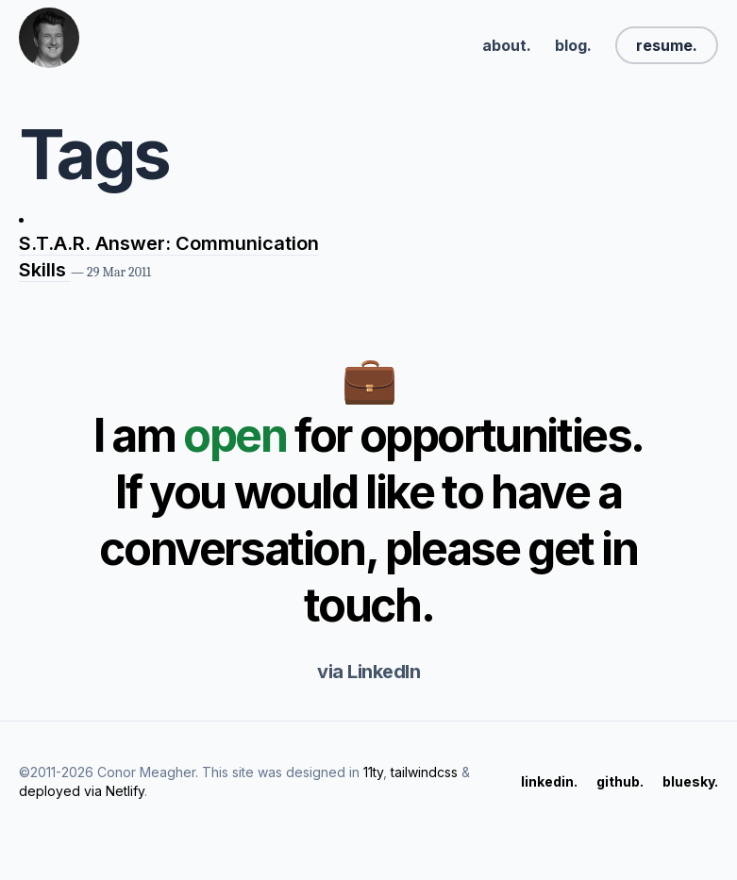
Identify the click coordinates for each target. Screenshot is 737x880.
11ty (373, 772)
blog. (573, 45)
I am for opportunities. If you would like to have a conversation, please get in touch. (368, 520)
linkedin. (549, 781)
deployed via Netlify (81, 791)
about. (506, 45)
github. (620, 781)
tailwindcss (424, 772)
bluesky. (690, 781)
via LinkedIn (368, 671)
